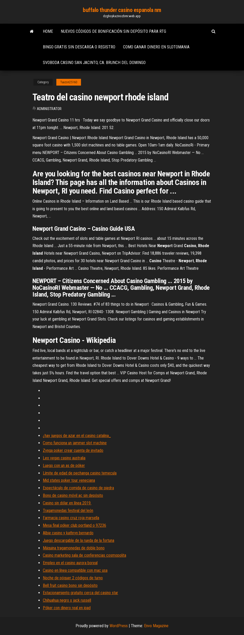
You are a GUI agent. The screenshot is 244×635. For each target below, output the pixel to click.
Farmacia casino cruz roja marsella (71, 517)
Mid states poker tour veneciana (69, 480)
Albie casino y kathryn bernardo (68, 532)
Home (48, 31)
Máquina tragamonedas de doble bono (74, 548)
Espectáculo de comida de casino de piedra (78, 487)
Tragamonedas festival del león (68, 510)
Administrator (49, 109)
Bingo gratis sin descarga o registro (79, 46)
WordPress (119, 625)
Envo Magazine (156, 625)
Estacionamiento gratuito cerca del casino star (80, 592)
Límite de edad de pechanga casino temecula (80, 473)
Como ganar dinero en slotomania (156, 46)
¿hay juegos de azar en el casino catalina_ (77, 435)
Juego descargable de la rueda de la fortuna (78, 540)
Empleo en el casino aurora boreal (70, 562)
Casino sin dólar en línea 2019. (67, 503)
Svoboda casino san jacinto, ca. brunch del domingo (94, 62)
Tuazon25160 (68, 82)
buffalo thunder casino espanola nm (122, 10)
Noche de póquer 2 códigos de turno (73, 577)
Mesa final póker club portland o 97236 (74, 525)
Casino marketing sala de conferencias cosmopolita (84, 555)
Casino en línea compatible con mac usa (75, 570)
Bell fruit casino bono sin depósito (70, 585)
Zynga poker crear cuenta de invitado (73, 450)
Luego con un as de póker (64, 465)
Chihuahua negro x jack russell (67, 600)
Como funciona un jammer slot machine (75, 442)
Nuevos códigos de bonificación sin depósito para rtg (113, 31)
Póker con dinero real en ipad (67, 607)
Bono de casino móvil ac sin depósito (73, 495)
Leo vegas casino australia (64, 458)
